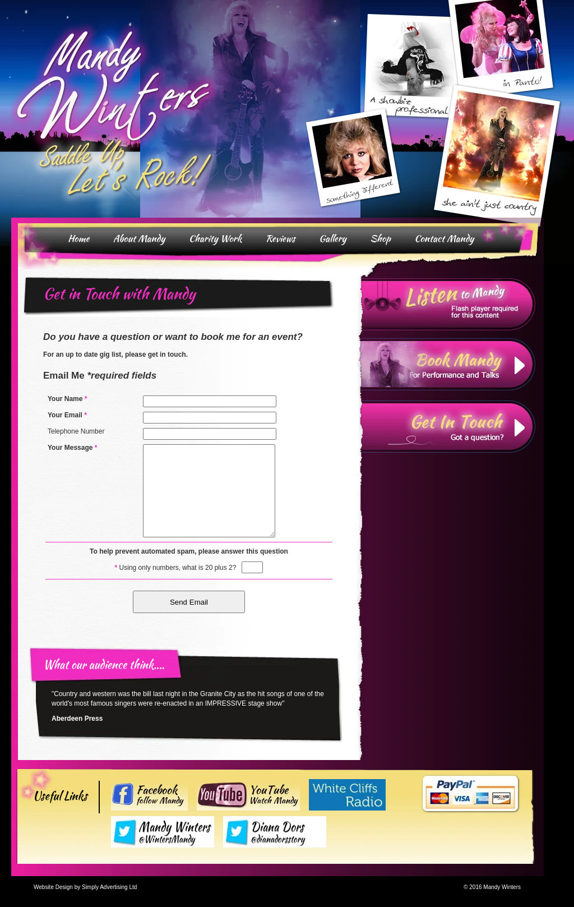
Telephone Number (76, 431)
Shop (380, 238)
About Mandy (139, 238)
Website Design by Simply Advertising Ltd (85, 887)
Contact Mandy (444, 238)
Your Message (73, 448)
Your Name (67, 399)
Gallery (332, 238)
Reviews (280, 238)
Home (78, 238)
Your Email (67, 415)
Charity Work (215, 238)
